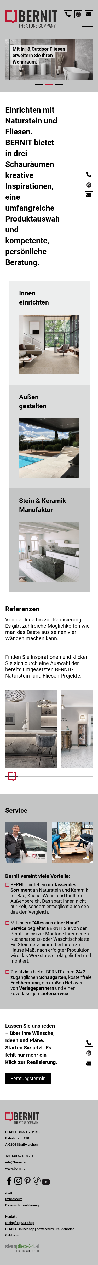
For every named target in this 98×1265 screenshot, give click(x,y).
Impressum (13, 1199)
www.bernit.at (15, 1168)
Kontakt (11, 1217)
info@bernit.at (16, 1162)
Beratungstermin (27, 1078)
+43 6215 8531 (22, 1156)
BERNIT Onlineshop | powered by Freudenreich (39, 1229)
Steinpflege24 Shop (19, 1223)
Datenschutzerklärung (22, 1205)
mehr (49, 333)
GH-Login (12, 1235)
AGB (8, 1193)
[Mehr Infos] (31, 729)
